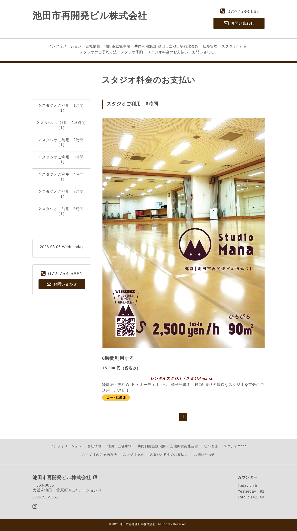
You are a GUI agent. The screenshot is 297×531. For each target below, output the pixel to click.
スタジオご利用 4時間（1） (61, 176)
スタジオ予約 (132, 52)
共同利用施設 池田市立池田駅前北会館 (166, 46)
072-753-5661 (243, 11)
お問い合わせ (203, 52)
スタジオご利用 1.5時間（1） (61, 125)
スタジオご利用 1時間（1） (61, 107)
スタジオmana (234, 46)
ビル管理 (210, 46)
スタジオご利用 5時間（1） (61, 193)
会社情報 (93, 46)
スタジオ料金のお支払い (167, 52)
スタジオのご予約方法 (98, 52)
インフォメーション (65, 46)
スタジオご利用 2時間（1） (61, 142)
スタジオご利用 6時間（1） (61, 211)
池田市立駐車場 (117, 46)
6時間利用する (118, 358)
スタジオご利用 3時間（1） (61, 159)
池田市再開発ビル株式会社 (89, 15)
